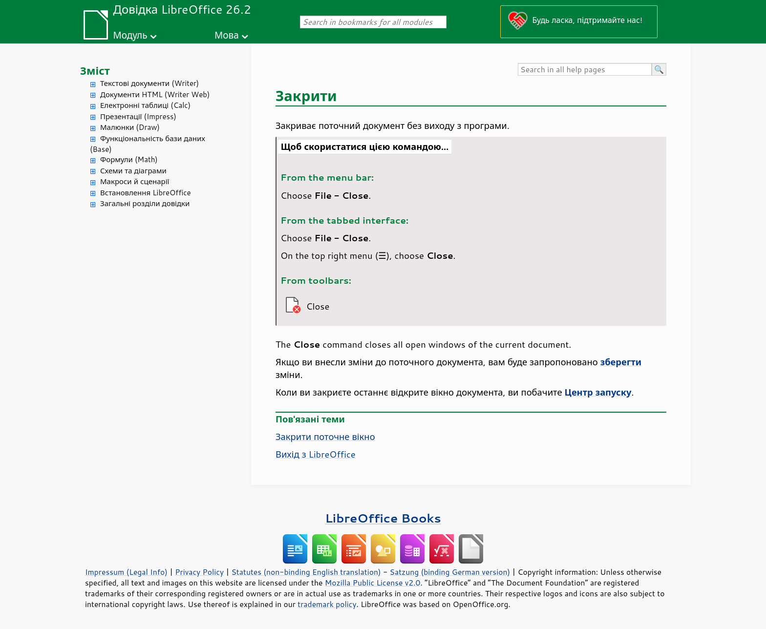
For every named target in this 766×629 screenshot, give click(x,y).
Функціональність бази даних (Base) (147, 144)
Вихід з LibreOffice (316, 454)
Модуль (130, 35)
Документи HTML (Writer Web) (155, 94)
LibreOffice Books (383, 517)
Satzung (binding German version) (450, 571)
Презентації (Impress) (138, 116)
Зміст (95, 70)
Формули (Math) (129, 159)
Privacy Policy (199, 571)
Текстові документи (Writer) (149, 83)
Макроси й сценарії (134, 181)
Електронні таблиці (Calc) (145, 105)
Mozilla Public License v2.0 (373, 582)
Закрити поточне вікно (325, 436)
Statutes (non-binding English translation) (306, 571)
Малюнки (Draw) (130, 127)
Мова (226, 35)
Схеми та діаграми (133, 171)
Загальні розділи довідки (145, 203)
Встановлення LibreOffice (145, 193)
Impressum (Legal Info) (126, 571)
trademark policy (327, 604)
